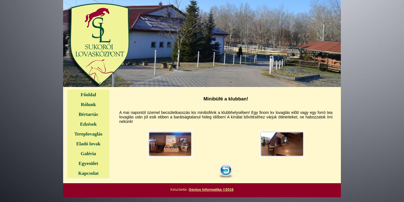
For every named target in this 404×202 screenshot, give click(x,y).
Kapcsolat (88, 173)
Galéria (88, 153)
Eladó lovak (88, 143)
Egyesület (88, 163)
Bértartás (88, 114)
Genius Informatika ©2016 (211, 189)
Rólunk (88, 104)
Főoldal (88, 94)
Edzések (88, 124)
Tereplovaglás (88, 134)
